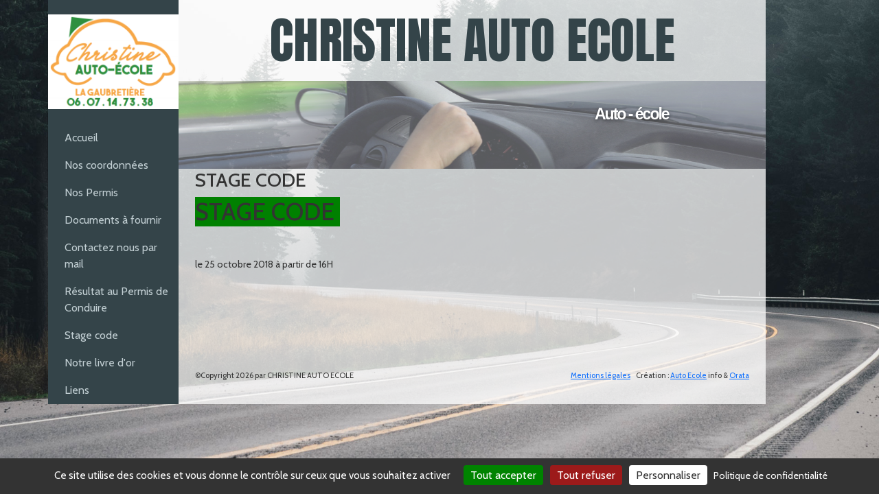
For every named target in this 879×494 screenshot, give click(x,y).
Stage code (91, 335)
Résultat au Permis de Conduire (116, 299)
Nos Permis (91, 192)
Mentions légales (600, 375)
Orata (739, 375)
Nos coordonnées (106, 165)
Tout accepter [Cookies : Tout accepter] (503, 475)
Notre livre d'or (100, 362)
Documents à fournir (113, 219)
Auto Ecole (688, 375)
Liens (77, 390)
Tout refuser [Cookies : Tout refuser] (586, 475)
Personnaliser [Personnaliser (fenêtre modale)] (668, 475)
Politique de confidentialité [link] (770, 475)
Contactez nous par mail (111, 255)
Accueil (81, 137)
